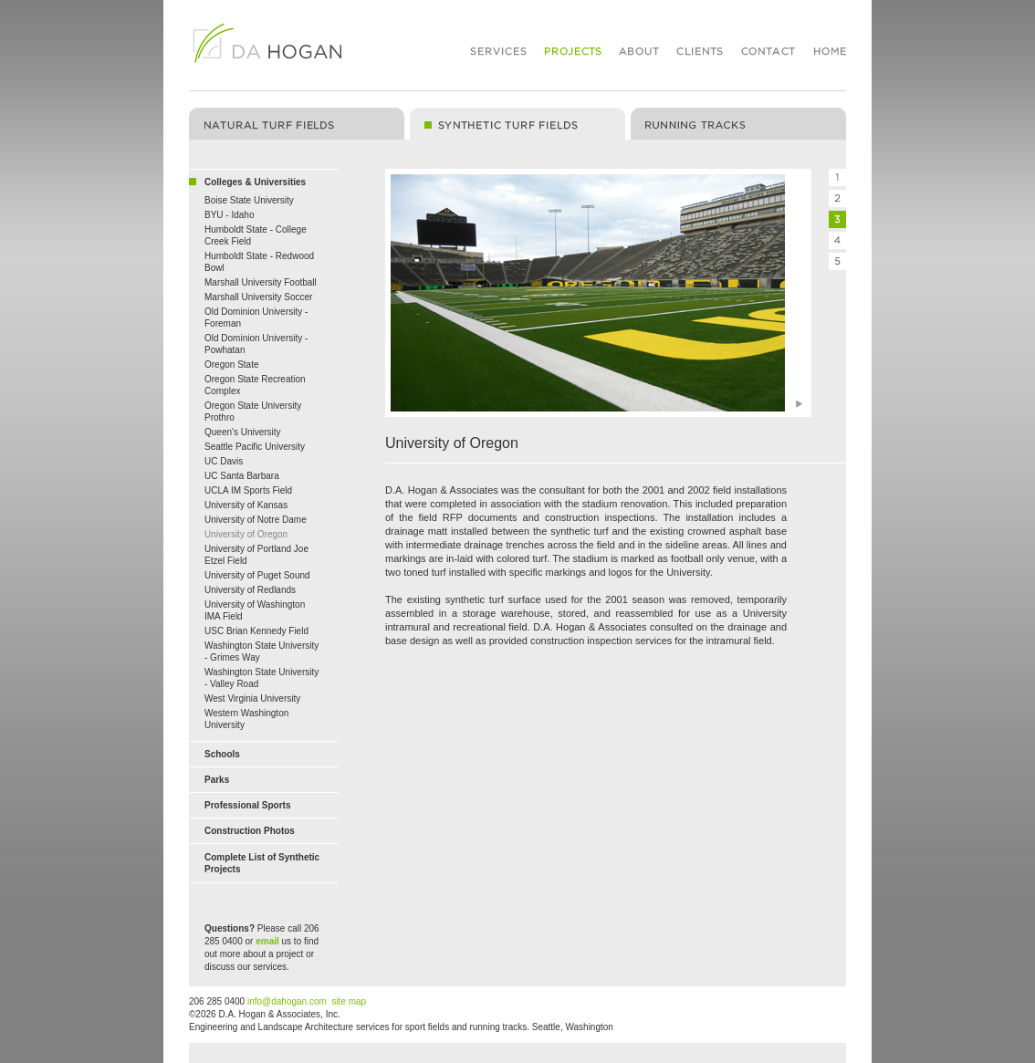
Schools (222, 754)
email (267, 941)
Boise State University (249, 200)
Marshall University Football (260, 282)
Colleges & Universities (255, 182)
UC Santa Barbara (241, 476)
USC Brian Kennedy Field (256, 631)
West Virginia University (252, 698)
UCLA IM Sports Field (248, 490)
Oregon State (231, 365)
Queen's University (242, 432)
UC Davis (223, 461)
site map (348, 1001)
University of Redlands (250, 590)
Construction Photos (249, 831)
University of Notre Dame (255, 520)
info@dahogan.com (287, 1001)
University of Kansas (246, 505)
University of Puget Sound (257, 575)
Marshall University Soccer (258, 297)
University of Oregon (246, 534)
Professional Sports (247, 805)
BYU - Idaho (229, 215)
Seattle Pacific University (254, 447)
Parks (216, 780)
